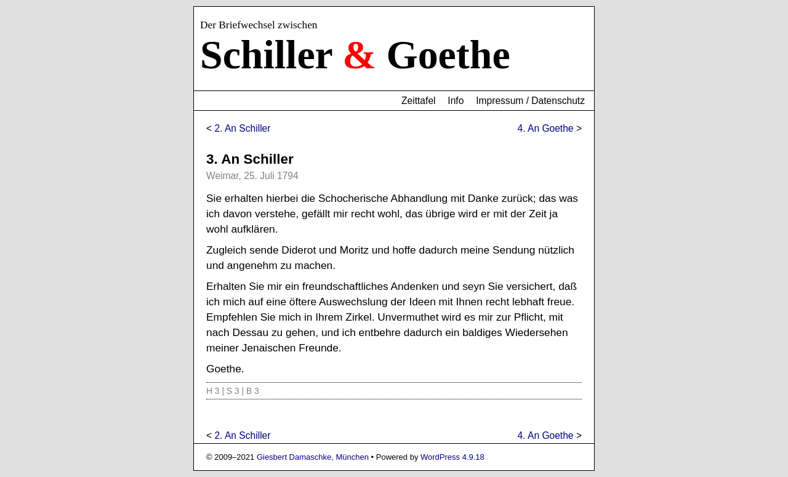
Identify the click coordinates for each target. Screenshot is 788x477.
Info (456, 100)
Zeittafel (418, 100)
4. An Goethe (546, 128)
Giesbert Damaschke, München (313, 457)
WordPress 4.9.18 (452, 457)
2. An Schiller (242, 128)
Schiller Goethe (355, 54)
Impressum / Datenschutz (530, 100)
